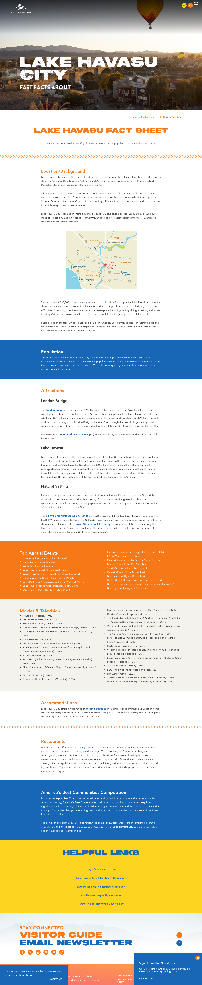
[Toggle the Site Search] (190, 5)
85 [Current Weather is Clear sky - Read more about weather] (184, 5)
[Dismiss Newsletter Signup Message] (197, 958)
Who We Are (124, 975)
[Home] (21, 5)
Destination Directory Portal (131, 980)
